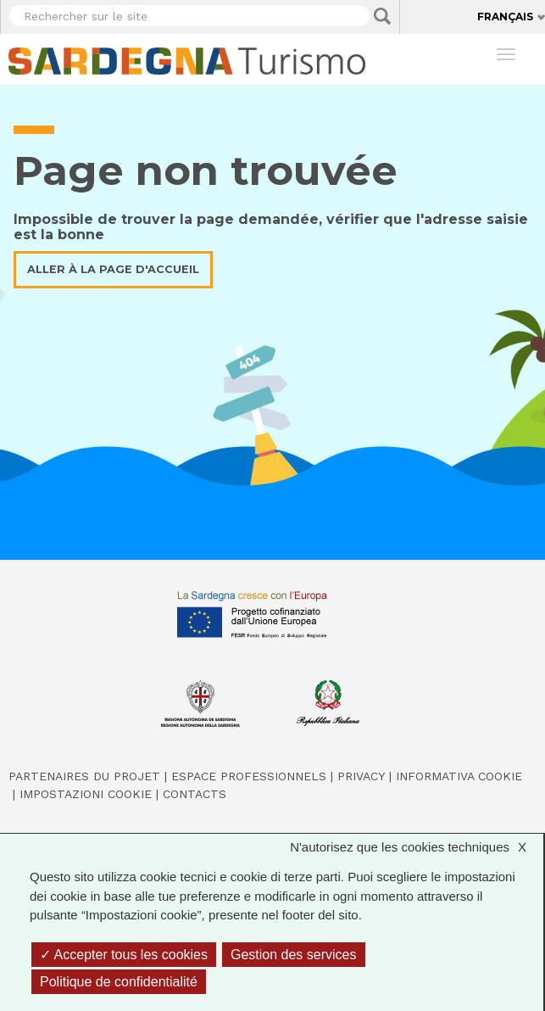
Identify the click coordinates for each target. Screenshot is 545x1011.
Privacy (361, 776)
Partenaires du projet (84, 776)
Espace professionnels (248, 776)
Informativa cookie (459, 776)
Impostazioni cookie (85, 794)
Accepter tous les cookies (124, 954)
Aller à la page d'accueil (113, 269)
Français (505, 16)
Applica (382, 16)
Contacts (194, 794)
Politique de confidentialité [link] (118, 982)
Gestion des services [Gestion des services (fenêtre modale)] (294, 954)
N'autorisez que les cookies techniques (416, 847)
